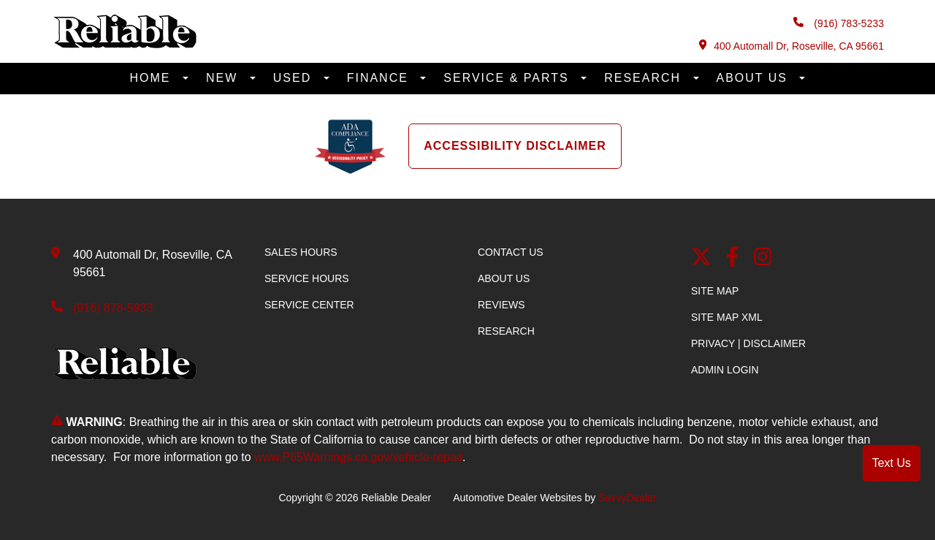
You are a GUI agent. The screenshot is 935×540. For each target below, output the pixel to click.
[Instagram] (763, 258)
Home (152, 78)
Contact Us (510, 252)
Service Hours (306, 278)
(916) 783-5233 (838, 23)
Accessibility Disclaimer (515, 146)
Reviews (501, 305)
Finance (380, 78)
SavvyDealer (627, 497)
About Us (755, 78)
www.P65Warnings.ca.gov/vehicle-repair (358, 457)
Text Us (891, 463)
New (224, 78)
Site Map (715, 291)
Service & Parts (508, 78)
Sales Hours (300, 252)
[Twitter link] (701, 258)
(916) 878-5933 (113, 308)
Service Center (309, 305)
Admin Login (725, 370)
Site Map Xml (727, 317)
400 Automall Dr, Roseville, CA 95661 (791, 45)
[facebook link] (732, 258)
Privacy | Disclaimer (748, 343)
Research (644, 78)
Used (294, 78)
